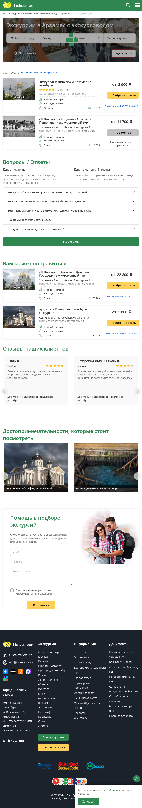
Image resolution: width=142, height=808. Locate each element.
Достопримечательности (90, 667)
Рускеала (44, 689)
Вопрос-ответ (82, 678)
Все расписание (53, 747)
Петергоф (44, 712)
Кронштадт (45, 716)
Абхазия (43, 726)
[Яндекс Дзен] (13, 671)
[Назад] (4, 391)
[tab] (71, 192)
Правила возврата (121, 716)
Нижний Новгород (49, 666)
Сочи (41, 721)
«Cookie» (114, 790)
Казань (42, 675)
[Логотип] (19, 5)
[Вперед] (137, 391)
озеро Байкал (46, 698)
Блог (77, 672)
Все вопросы (71, 241)
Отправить (41, 605)
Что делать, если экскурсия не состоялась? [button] (36, 229)
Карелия (43, 661)
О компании (81, 657)
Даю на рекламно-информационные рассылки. (35, 591)
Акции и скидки (84, 662)
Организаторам (84, 693)
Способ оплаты (119, 696)
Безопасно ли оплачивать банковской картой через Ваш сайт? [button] (49, 210)
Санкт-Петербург (49, 652)
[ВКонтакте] (5, 671)
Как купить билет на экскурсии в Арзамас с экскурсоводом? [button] (47, 192)
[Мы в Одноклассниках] (20, 671)
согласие (28, 590)
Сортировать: (11, 72)
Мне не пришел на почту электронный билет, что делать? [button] (46, 201)
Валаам (43, 703)
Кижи (41, 693)
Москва (43, 656)
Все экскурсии (53, 737)
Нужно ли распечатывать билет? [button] (29, 220)
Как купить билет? (120, 662)
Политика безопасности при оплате (121, 706)
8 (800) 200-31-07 (17, 655)
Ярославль (45, 707)
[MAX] (28, 671)
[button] (137, 6)
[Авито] (5, 679)
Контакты (80, 652)
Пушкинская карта (85, 698)
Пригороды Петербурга (53, 670)
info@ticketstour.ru (18, 662)
